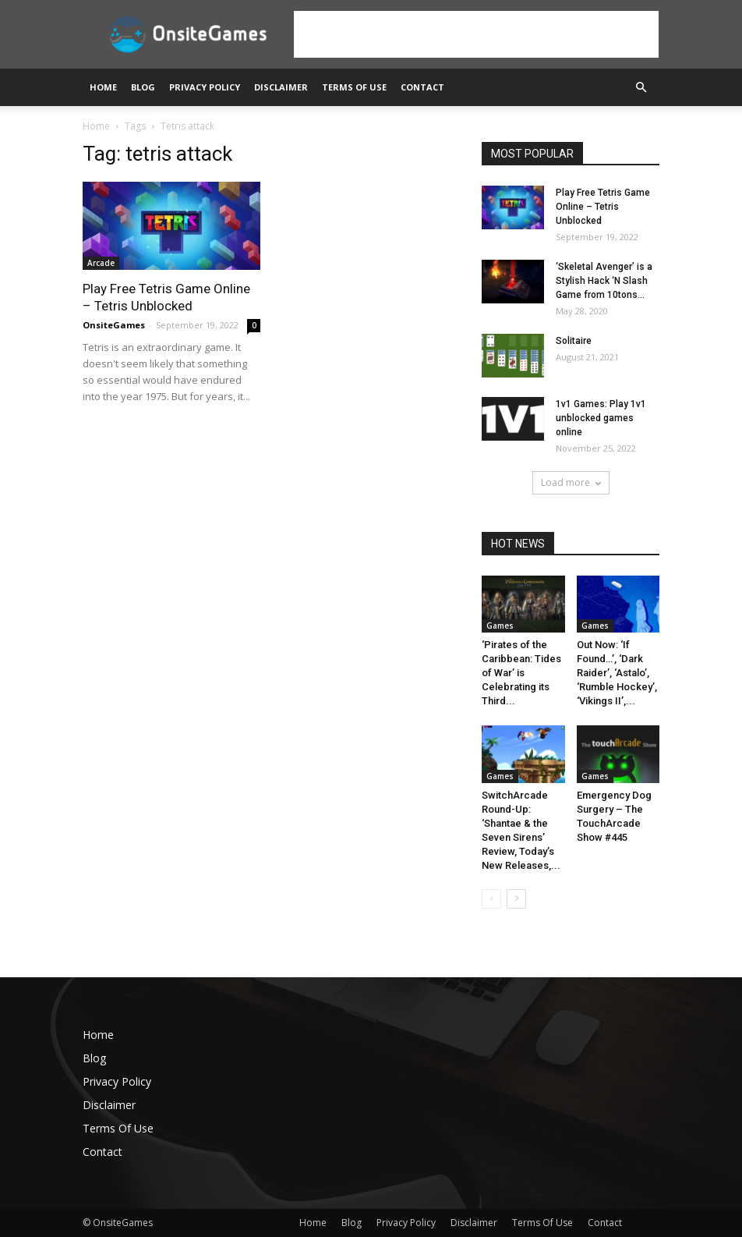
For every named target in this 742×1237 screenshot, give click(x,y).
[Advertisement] (476, 34)
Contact (422, 87)
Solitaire (574, 340)
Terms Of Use (354, 87)
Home (103, 87)
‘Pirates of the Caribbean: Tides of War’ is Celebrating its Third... (521, 673)
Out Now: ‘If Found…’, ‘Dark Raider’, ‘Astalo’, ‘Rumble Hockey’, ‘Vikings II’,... (617, 673)
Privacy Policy (204, 87)
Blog (143, 87)
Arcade (101, 262)
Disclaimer (281, 87)
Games (500, 625)
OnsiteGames (114, 325)
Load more (571, 482)
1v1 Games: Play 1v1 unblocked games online (601, 418)
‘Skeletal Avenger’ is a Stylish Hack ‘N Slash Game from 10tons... (604, 280)
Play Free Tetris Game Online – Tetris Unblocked (603, 206)
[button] (640, 87)
